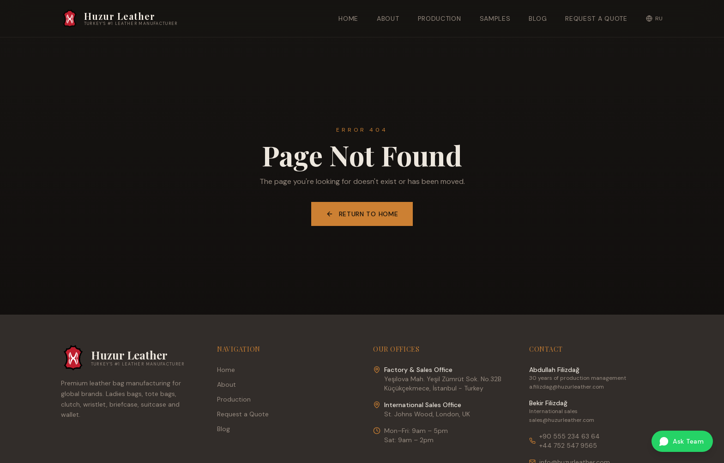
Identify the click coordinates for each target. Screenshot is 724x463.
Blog (538, 18)
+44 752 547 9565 (568, 445)
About (388, 18)
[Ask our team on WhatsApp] (682, 441)
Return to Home (362, 214)
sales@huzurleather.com (561, 420)
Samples (495, 18)
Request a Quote (596, 18)
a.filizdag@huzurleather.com (566, 386)
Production (439, 18)
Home (348, 18)
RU (654, 18)
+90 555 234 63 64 (569, 436)
